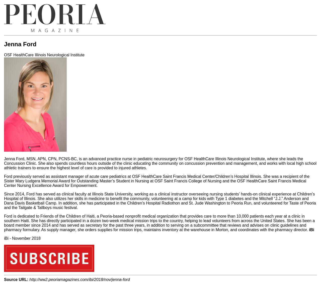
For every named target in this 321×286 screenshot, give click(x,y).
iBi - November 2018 (22, 238)
